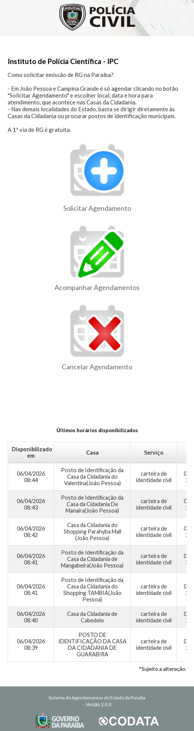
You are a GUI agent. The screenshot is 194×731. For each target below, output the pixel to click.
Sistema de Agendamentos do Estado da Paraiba (97, 698)
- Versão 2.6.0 (97, 704)
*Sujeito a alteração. (162, 668)
